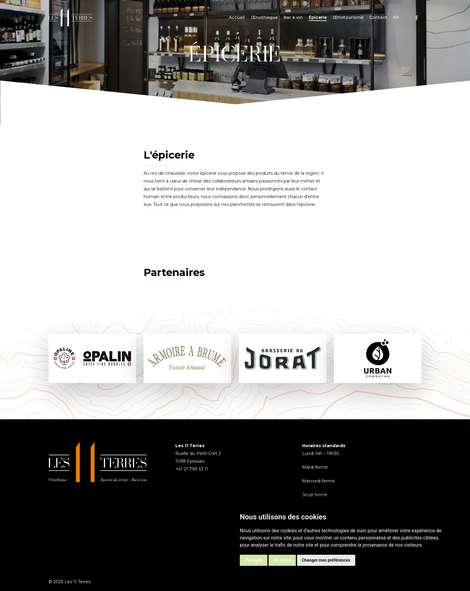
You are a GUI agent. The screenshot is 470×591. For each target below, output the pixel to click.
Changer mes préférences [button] (326, 560)
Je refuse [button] (282, 560)
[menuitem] (396, 17)
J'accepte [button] (254, 560)
